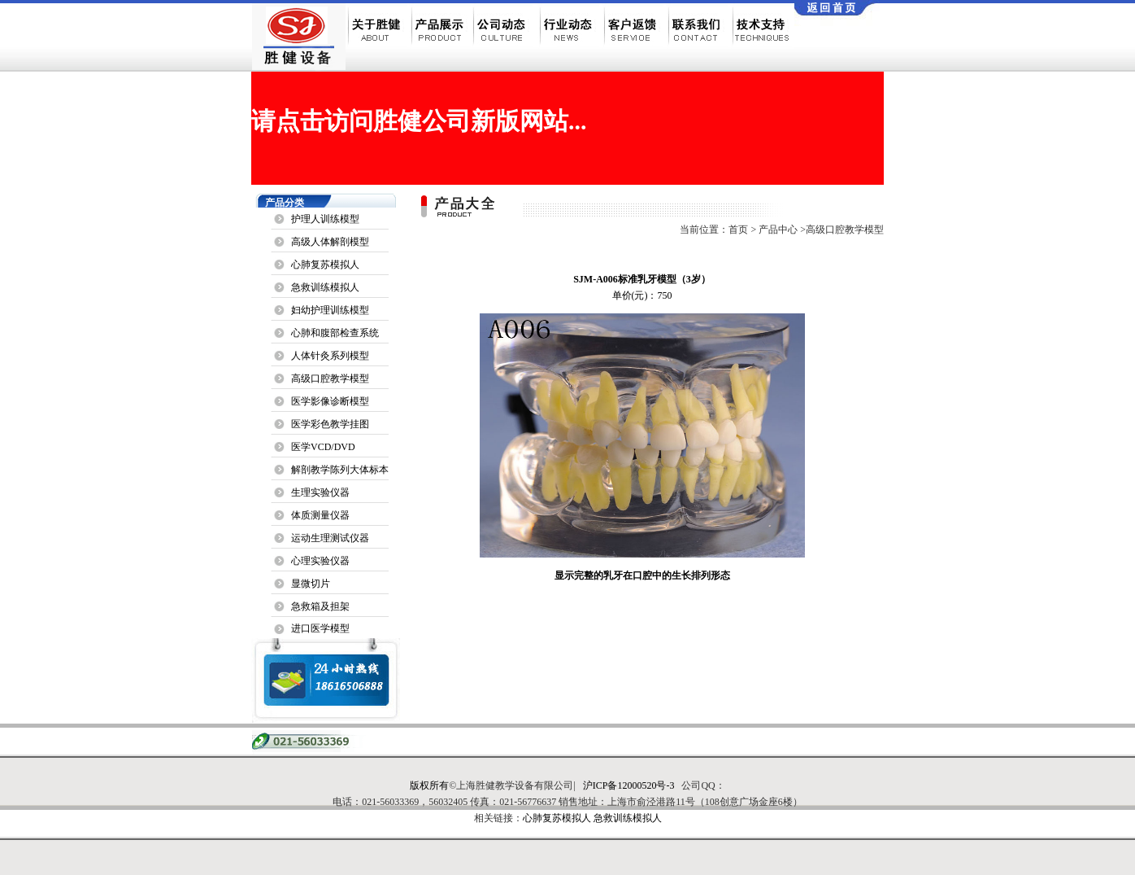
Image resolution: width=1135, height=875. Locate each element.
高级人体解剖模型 (330, 241)
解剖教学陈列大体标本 (340, 469)
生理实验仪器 (320, 492)
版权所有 (429, 785)
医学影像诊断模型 (330, 401)
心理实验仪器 (320, 561)
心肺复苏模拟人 (325, 264)
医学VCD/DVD (323, 447)
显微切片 (310, 583)
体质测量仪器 (320, 515)
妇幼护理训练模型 (330, 310)
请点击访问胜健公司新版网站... (419, 120)
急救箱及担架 (320, 606)
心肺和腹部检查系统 (335, 333)
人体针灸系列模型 (330, 355)
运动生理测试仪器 (330, 538)
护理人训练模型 (325, 219)
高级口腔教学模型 (330, 378)
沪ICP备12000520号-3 (629, 785)
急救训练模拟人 (325, 287)
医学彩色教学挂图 (330, 424)
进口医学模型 (320, 628)
